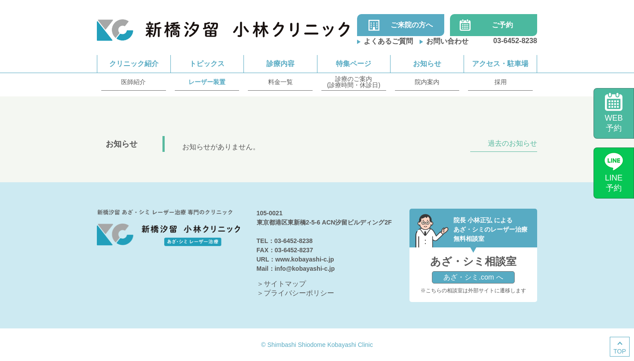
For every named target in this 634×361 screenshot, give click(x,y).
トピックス (207, 63)
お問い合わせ (447, 41)
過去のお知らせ (512, 143)
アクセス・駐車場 (500, 63)
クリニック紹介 (133, 63)
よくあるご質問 (388, 41)
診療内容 (280, 63)
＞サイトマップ (281, 283)
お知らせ (427, 63)
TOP (619, 351)
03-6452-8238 (515, 40)
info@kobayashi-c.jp (305, 268)
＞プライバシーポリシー (295, 293)
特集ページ (353, 63)
